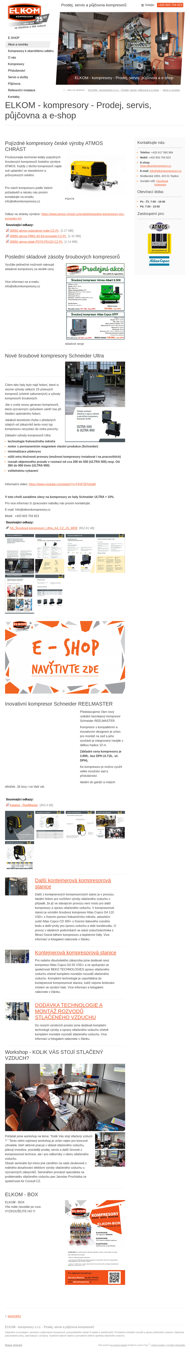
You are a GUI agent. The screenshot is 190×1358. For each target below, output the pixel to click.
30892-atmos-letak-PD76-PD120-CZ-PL (36, 241)
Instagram (160, 184)
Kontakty (14, 96)
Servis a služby (18, 77)
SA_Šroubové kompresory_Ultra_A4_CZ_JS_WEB (43, 528)
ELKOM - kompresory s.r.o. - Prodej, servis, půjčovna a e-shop (123, 90)
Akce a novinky (18, 44)
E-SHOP (14, 37)
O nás (12, 57)
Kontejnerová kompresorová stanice (75, 952)
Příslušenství (16, 70)
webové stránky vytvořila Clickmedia (168, 1345)
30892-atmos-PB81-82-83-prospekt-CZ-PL (38, 236)
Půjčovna (14, 83)
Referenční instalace (21, 90)
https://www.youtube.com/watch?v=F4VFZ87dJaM (62, 484)
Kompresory (16, 64)
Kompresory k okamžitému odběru (31, 51)
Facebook (162, 181)
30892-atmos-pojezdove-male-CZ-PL (34, 230)
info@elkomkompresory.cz (166, 170)
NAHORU (14, 1316)
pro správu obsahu (118, 1345)
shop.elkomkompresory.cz (155, 165)
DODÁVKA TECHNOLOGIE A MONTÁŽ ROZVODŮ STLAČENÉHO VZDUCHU (69, 1011)
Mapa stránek (13, 1345)
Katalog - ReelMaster (24, 805)
